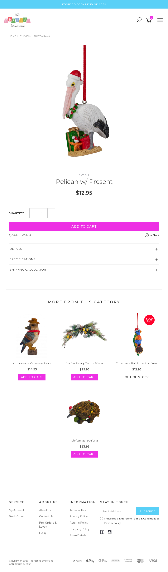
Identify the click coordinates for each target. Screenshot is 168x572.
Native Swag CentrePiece (84, 363)
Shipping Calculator (28, 269)
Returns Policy (79, 522)
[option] (84, 107)
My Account (16, 510)
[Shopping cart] (149, 20)
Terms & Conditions (144, 518)
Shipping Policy (80, 529)
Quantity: (17, 213)
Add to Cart (84, 226)
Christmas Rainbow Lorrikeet (137, 363)
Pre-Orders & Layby (48, 524)
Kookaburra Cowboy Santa (32, 363)
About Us (45, 510)
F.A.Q (42, 532)
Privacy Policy (79, 516)
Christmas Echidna (84, 440)
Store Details (78, 535)
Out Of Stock (137, 377)
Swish (84, 175)
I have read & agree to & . (129, 520)
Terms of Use (78, 510)
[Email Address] (118, 511)
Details (16, 248)
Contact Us (46, 516)
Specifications (22, 259)
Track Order (16, 516)
